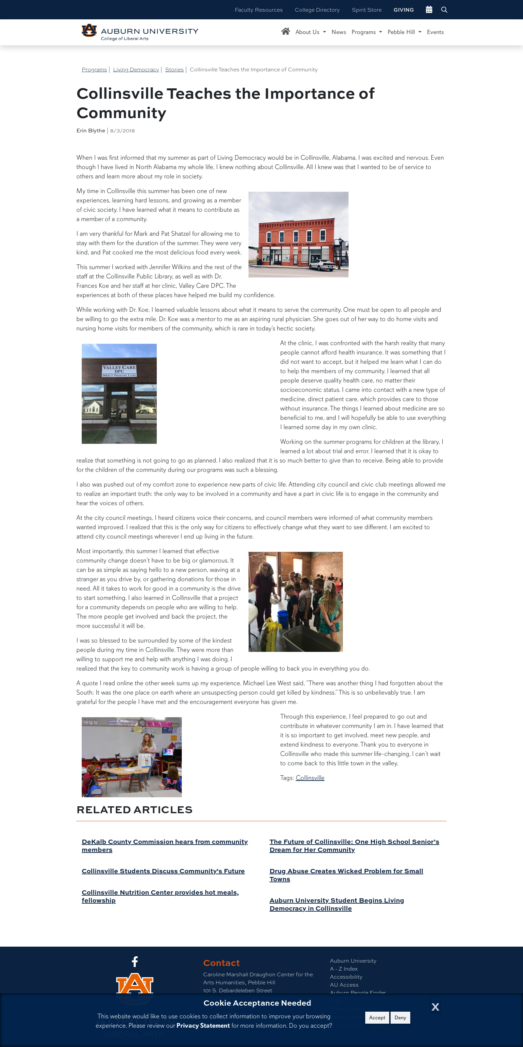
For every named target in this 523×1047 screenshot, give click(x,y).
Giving (404, 9)
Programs (94, 69)
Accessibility (346, 976)
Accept (377, 1017)
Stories (174, 69)
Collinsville (310, 778)
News (339, 32)
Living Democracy (136, 69)
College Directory (317, 9)
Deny (400, 1017)
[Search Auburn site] (445, 10)
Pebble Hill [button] (402, 32)
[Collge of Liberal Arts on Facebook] (134, 963)
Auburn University (353, 960)
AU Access (344, 984)
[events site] (429, 9)
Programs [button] (365, 32)
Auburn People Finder (358, 992)
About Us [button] (308, 32)
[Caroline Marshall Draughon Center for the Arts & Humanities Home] (286, 32)
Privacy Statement (203, 1025)
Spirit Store (367, 9)
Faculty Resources (259, 9)
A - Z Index (344, 968)
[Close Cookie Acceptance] (435, 1005)
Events (435, 32)
